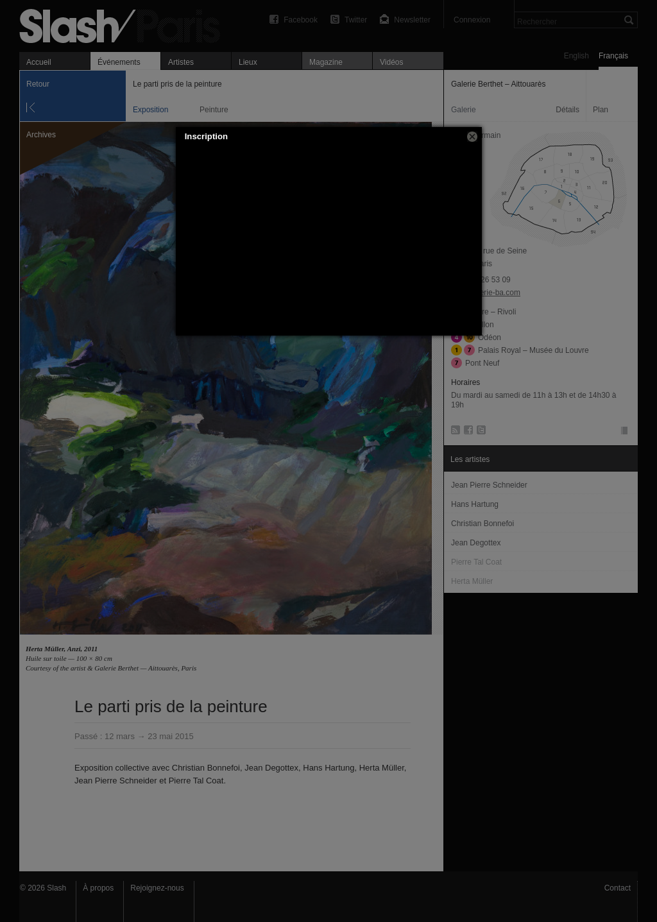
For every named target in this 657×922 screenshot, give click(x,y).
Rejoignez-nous (156, 888)
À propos (98, 888)
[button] (472, 137)
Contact (617, 888)
